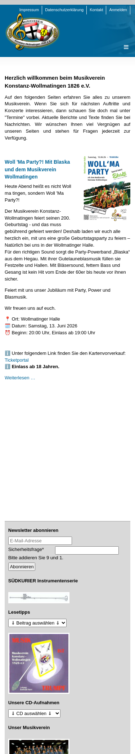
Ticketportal (17, 360)
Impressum (29, 10)
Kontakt (96, 10)
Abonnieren (22, 566)
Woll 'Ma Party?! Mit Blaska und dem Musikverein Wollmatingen (37, 169)
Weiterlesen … (20, 377)
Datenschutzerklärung (64, 10)
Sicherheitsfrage (26, 549)
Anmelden (118, 10)
